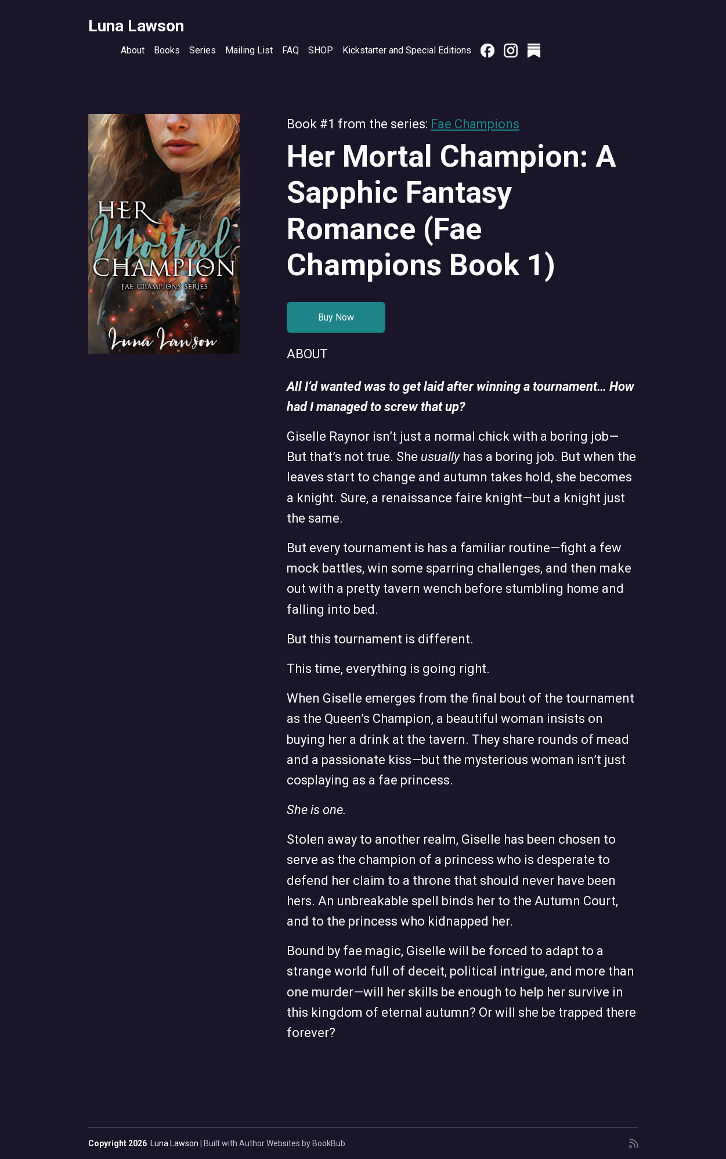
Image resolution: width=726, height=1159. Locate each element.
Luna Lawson (136, 25)
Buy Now (336, 317)
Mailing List (249, 50)
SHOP (320, 50)
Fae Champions (475, 124)
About (133, 50)
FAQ (290, 50)
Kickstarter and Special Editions (406, 50)
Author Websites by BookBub (292, 1143)
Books (167, 50)
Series (202, 50)
